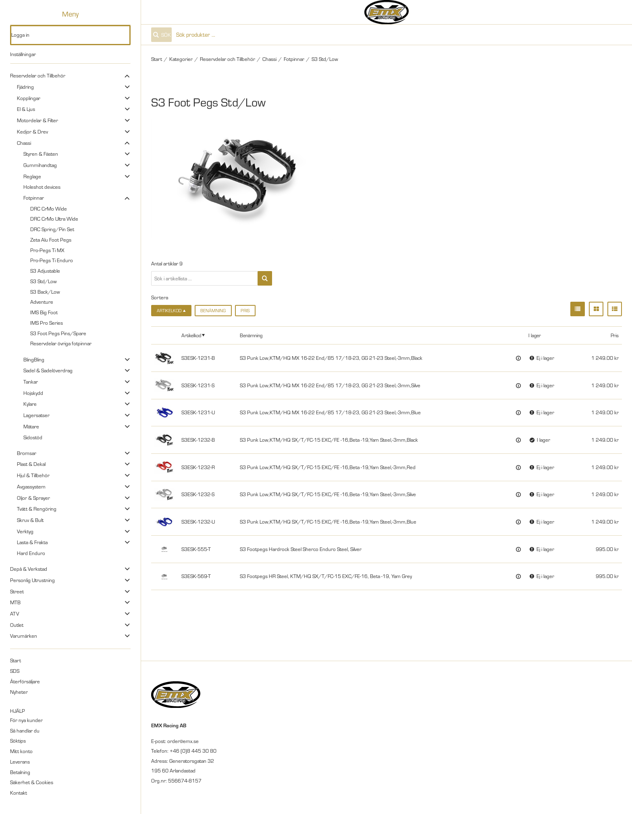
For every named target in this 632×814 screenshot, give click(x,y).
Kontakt (18, 792)
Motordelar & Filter (37, 120)
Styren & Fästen (40, 153)
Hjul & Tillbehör (33, 475)
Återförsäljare (25, 681)
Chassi (24, 143)
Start (15, 660)
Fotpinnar (33, 197)
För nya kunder (26, 720)
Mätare (31, 426)
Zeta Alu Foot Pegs (50, 239)
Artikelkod (191, 335)
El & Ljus (26, 109)
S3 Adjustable (45, 270)
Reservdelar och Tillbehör (37, 75)
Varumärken (23, 635)
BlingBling (33, 359)
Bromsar (26, 453)
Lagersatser (36, 415)
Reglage (32, 176)
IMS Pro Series (46, 322)
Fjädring (25, 86)
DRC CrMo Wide (48, 208)
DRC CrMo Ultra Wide (54, 218)
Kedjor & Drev (32, 131)
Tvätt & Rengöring (36, 508)
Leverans (20, 761)
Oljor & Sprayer (33, 498)
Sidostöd (32, 437)
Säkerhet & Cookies (31, 782)
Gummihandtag (40, 165)
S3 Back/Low (45, 291)
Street (17, 591)
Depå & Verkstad (28, 569)
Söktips (18, 740)
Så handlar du (25, 730)
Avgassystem (31, 486)
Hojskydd (33, 393)
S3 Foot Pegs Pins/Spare (58, 333)
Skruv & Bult (30, 520)
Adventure (41, 301)
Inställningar (23, 54)
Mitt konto (21, 751)
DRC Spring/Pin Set (52, 229)
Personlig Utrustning (32, 580)
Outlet (16, 625)
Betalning (20, 772)
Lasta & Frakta (32, 542)
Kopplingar (28, 98)
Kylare (30, 404)
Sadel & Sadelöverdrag (48, 370)
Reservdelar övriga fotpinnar (60, 343)
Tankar (30, 381)
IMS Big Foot (44, 312)
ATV (14, 613)
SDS (14, 671)
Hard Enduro (31, 553)
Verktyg (25, 531)
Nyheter (19, 692)
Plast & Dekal (31, 464)
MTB (15, 602)
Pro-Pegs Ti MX (47, 250)
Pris (245, 310)
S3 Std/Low (43, 281)
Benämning (213, 310)
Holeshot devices (41, 187)
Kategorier (181, 59)
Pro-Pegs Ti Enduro (51, 260)
